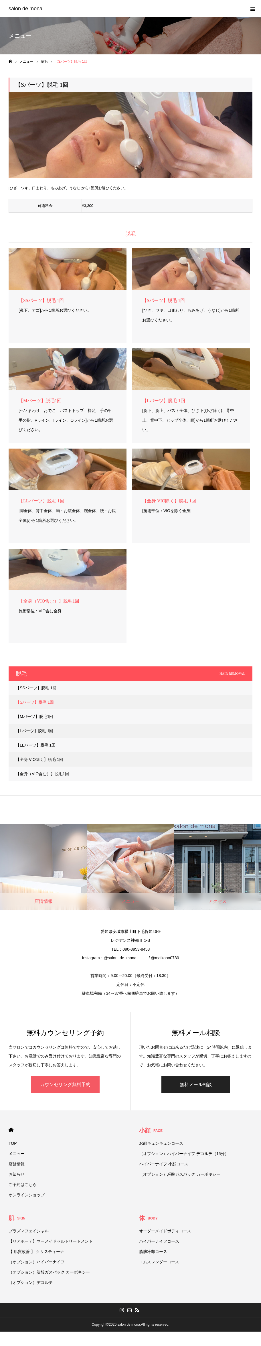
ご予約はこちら (23, 1184)
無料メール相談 (196, 1084)
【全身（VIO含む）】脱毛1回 (42, 773)
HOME (11, 1130)
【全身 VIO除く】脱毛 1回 (39, 759)
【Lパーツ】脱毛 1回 (34, 731)
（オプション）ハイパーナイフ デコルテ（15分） (184, 1153)
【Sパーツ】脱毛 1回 (35, 702)
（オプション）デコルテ (31, 1282)
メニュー (17, 1153)
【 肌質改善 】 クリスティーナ (36, 1251)
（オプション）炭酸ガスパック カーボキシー (179, 1174)
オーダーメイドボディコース (165, 1231)
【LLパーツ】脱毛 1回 (36, 745)
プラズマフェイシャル (29, 1231)
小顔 (151, 1130)
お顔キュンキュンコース (161, 1143)
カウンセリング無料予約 (65, 1084)
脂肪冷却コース (153, 1251)
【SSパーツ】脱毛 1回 (36, 688)
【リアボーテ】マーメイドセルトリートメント (51, 1241)
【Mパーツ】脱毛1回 (34, 716)
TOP (13, 1143)
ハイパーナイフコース (159, 1241)
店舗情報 (17, 1164)
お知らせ (17, 1174)
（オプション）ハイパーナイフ (37, 1262)
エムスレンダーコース (159, 1262)
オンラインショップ (27, 1195)
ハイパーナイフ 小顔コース (163, 1164)
